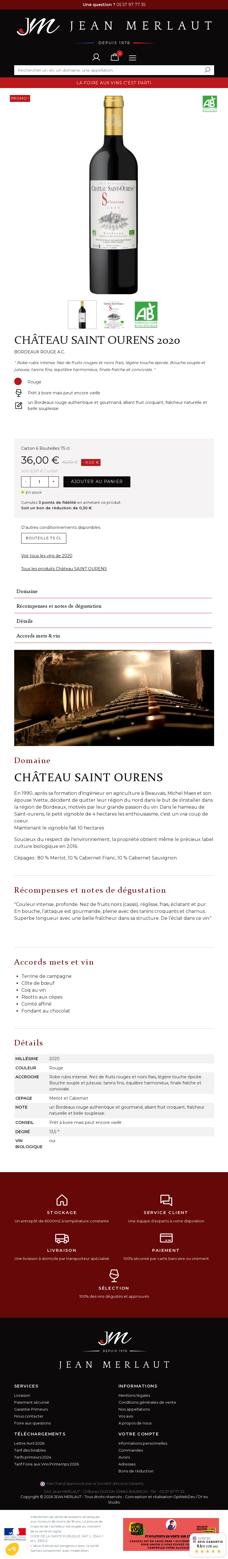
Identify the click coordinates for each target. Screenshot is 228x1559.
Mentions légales (134, 1395)
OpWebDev (184, 1497)
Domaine (27, 591)
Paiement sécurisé (31, 1402)
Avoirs (124, 1457)
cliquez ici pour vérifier (166, 1483)
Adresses (127, 1464)
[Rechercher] (114, 70)
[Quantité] (39, 482)
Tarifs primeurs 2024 (32, 1457)
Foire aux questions (32, 1423)
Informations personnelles (142, 1443)
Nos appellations (134, 1409)
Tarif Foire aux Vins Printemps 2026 (46, 1464)
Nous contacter (28, 1416)
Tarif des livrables (30, 1450)
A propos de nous (135, 1423)
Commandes (130, 1450)
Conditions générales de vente (147, 1402)
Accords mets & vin (38, 636)
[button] (12, 1549)
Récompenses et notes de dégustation (59, 606)
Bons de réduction (136, 1471)
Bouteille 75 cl (44, 538)
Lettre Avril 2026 (29, 1443)
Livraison (22, 1395)
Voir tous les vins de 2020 (46, 555)
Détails (24, 621)
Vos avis (125, 1416)
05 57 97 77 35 (171, 1491)
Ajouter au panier (97, 481)
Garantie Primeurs (31, 1409)
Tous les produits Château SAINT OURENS (64, 568)
